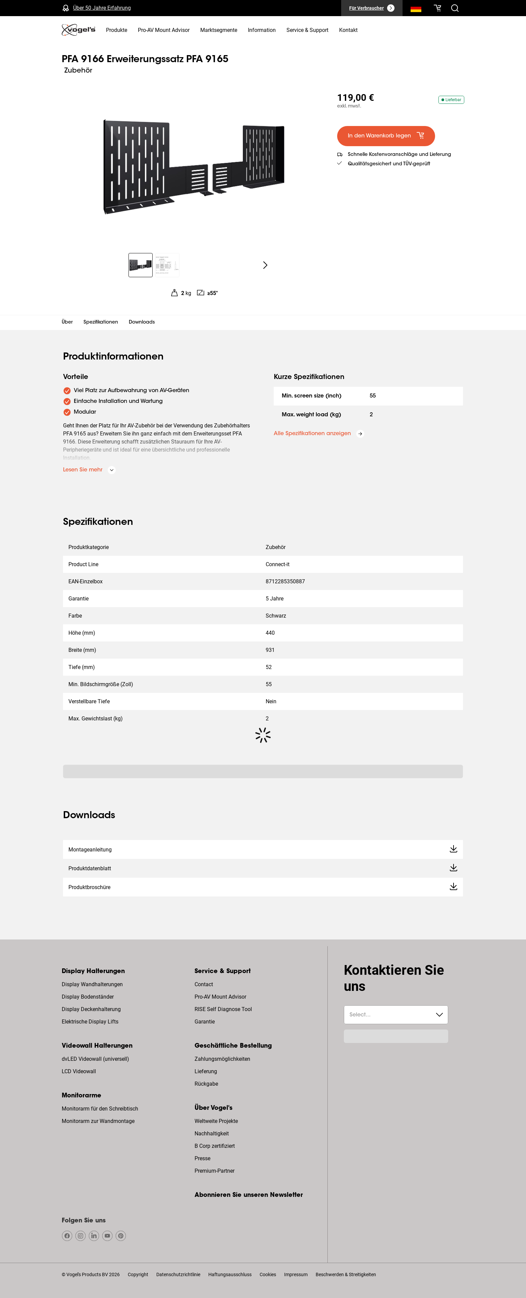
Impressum (296, 1274)
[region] (194, 166)
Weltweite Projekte (216, 1121)
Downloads (142, 322)
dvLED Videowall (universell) (95, 1059)
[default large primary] (386, 136)
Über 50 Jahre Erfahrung (102, 8)
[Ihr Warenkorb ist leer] (437, 8)
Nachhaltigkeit (212, 1133)
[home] (78, 30)
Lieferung (206, 1071)
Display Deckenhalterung (91, 1009)
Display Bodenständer (88, 997)
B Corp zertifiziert (215, 1146)
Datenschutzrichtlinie (178, 1274)
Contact (204, 984)
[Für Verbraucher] (372, 8)
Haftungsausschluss (230, 1274)
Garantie (205, 1021)
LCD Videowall (79, 1071)
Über (67, 322)
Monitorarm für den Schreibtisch (100, 1108)
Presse (202, 1158)
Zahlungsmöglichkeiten (222, 1059)
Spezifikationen (101, 322)
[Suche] (416, 9)
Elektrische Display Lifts (90, 1021)
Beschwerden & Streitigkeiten (346, 1274)
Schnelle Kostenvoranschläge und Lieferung (399, 155)
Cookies (268, 1274)
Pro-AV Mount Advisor (220, 997)
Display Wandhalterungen (92, 984)
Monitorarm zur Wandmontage (98, 1121)
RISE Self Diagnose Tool (223, 1009)
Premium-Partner (214, 1171)
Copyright (138, 1274)
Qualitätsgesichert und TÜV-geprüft (389, 164)
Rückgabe (206, 1084)
